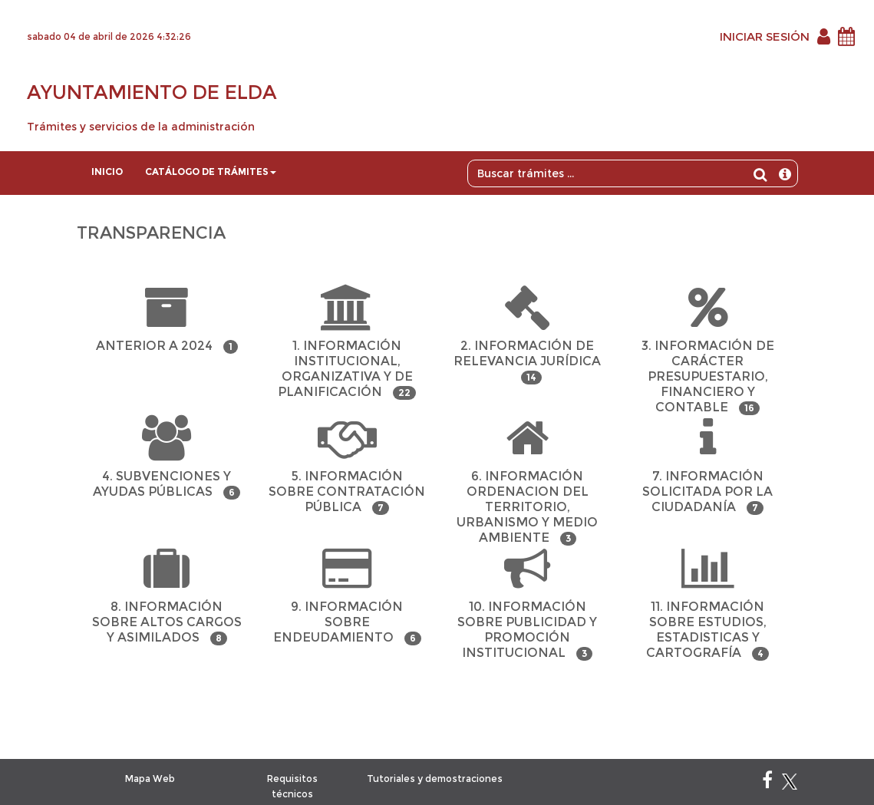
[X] (789, 783)
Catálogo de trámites (210, 171)
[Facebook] (767, 783)
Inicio (107, 171)
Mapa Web (150, 778)
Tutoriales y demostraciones (435, 778)
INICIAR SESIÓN (765, 36)
